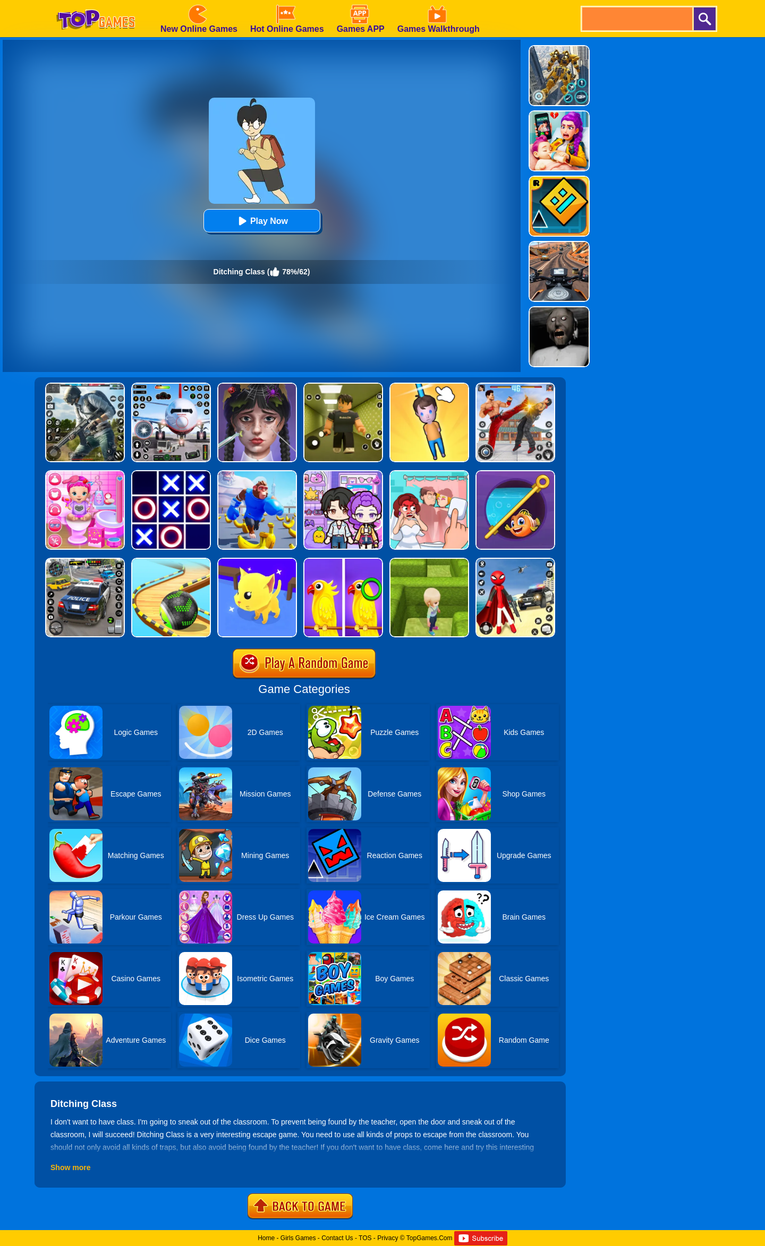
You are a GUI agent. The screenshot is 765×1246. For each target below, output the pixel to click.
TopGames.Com (429, 1238)
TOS (365, 1238)
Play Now (261, 221)
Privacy (387, 1238)
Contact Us (337, 1238)
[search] (636, 18)
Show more (70, 1167)
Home (266, 1238)
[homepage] (95, 3)
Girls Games (298, 1238)
